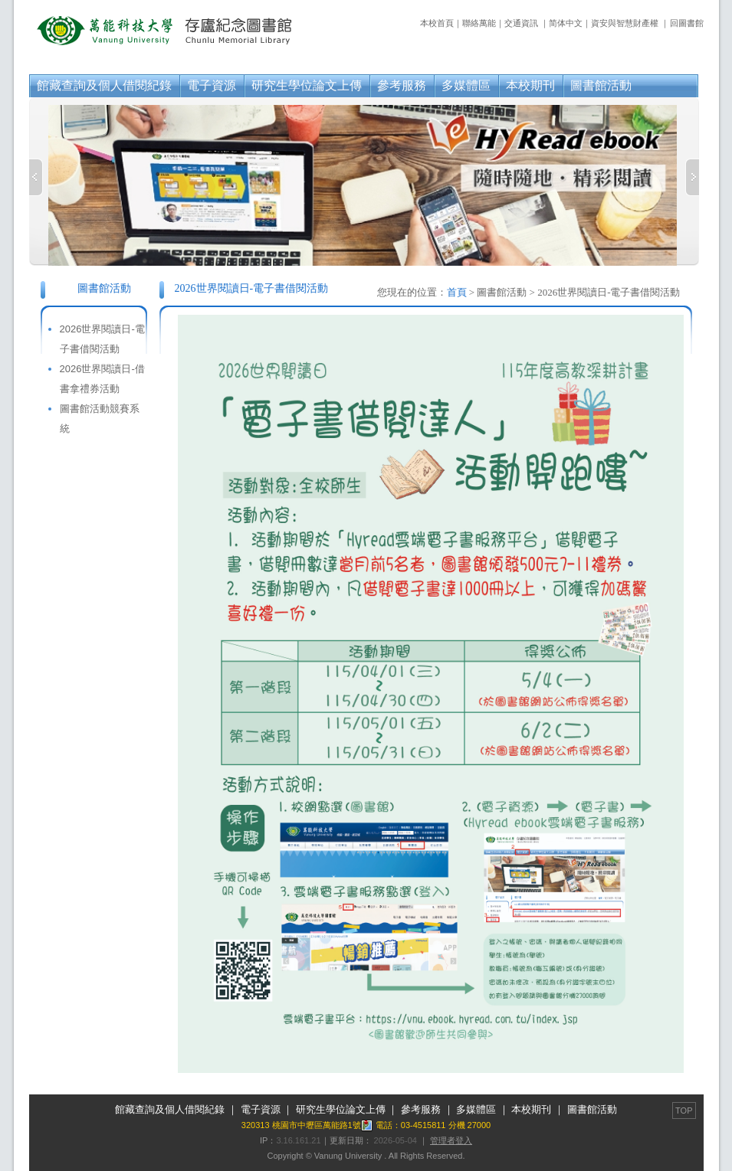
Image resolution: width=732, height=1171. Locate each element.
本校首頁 (437, 23)
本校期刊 (530, 85)
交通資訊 (521, 23)
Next (692, 177)
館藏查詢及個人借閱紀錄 (104, 85)
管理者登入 (451, 1140)
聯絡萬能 (479, 23)
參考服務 (401, 85)
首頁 (457, 292)
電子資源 (211, 85)
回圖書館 (687, 23)
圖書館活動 (601, 85)
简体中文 (566, 23)
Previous (36, 177)
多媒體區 (466, 85)
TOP (683, 1110)
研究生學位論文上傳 (306, 85)
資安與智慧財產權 (624, 23)
